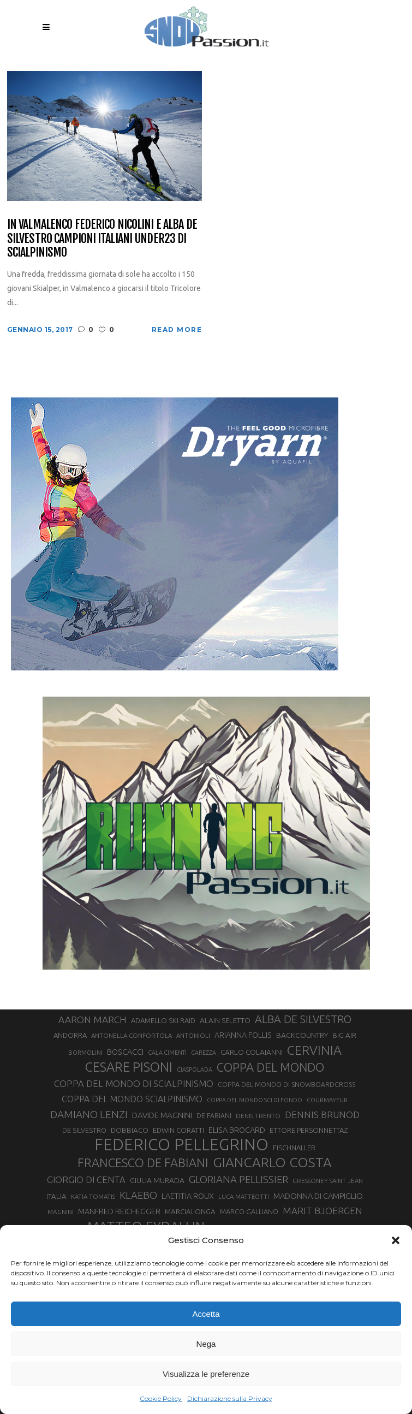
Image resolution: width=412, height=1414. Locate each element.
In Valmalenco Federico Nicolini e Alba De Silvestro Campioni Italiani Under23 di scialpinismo (102, 238)
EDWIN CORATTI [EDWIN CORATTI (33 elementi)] (178, 1130)
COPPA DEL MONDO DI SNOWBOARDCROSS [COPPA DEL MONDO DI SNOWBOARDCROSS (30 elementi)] (286, 1084)
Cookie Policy (161, 1398)
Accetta (205, 1313)
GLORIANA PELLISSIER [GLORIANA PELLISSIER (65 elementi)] (238, 1179)
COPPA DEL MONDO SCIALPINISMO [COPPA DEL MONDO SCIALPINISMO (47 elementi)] (132, 1099)
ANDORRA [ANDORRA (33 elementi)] (70, 1035)
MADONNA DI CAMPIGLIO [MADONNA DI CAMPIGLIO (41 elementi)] (318, 1196)
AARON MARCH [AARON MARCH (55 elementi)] (92, 1019)
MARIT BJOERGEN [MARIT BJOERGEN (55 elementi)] (322, 1210)
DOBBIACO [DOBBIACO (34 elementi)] (129, 1130)
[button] (395, 1240)
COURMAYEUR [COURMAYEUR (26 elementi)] (327, 1100)
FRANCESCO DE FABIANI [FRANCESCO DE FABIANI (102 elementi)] (142, 1162)
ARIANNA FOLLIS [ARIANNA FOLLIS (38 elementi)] (243, 1035)
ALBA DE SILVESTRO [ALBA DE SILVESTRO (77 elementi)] (303, 1019)
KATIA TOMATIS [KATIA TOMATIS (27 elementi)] (93, 1196)
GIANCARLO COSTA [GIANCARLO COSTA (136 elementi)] (272, 1162)
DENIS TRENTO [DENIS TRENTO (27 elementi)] (258, 1115)
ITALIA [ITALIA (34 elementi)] (56, 1196)
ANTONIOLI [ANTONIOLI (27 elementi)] (193, 1035)
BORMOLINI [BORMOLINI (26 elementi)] (85, 1052)
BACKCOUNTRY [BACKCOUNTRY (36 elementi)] (302, 1035)
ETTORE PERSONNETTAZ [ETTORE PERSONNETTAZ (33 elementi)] (309, 1130)
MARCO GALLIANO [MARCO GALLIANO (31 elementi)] (249, 1211)
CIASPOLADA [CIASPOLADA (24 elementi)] (194, 1069)
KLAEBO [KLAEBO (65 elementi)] (138, 1195)
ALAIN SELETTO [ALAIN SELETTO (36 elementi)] (225, 1020)
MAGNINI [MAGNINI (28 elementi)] (60, 1211)
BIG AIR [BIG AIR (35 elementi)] (344, 1035)
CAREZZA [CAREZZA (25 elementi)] (203, 1052)
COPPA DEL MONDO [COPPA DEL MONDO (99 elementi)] (270, 1067)
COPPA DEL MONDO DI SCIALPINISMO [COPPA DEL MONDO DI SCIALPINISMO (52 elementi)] (133, 1083)
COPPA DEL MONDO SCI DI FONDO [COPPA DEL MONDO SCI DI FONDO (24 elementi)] (254, 1100)
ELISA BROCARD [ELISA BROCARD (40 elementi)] (236, 1129)
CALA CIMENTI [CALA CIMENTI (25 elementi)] (167, 1052)
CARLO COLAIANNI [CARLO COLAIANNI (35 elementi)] (251, 1052)
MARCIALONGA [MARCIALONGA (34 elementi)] (190, 1212)
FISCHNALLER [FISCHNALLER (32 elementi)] (294, 1147)
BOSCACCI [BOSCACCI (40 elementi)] (125, 1051)
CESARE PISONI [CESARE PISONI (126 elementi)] (128, 1067)
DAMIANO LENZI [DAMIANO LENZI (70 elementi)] (89, 1114)
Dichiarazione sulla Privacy (229, 1398)
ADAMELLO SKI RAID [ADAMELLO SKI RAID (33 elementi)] (163, 1020)
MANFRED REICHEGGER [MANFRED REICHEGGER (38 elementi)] (119, 1211)
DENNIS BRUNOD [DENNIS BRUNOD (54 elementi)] (322, 1114)
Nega (206, 1343)
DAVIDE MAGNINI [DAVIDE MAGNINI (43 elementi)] (162, 1115)
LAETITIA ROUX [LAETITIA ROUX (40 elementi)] (188, 1196)
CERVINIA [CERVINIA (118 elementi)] (314, 1050)
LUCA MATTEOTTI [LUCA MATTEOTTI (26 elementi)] (243, 1196)
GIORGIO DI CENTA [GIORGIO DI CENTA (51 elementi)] (86, 1179)
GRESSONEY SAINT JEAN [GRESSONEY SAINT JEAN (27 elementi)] (327, 1180)
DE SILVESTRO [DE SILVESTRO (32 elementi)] (84, 1130)
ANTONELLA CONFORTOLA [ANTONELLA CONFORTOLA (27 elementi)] (131, 1035)
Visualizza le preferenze (206, 1374)
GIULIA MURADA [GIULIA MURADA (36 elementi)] (157, 1180)
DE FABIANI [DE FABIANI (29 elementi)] (213, 1115)
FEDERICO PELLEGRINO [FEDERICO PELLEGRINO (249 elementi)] (181, 1145)
